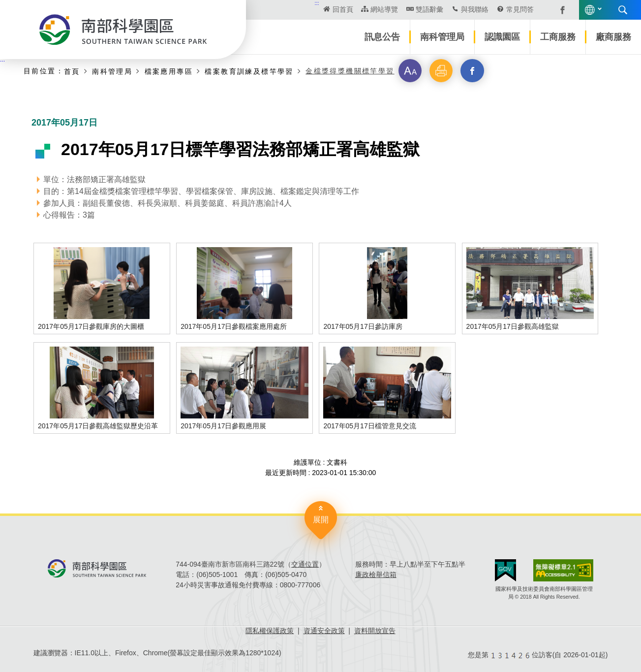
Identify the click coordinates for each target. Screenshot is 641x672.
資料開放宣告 (375, 631)
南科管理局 (442, 37)
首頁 (72, 71)
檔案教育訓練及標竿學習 (249, 71)
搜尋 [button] (622, 10)
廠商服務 (613, 37)
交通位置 (305, 564)
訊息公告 (382, 37)
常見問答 (520, 9)
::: (317, 3)
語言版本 (590, 10)
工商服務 (558, 37)
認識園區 (502, 37)
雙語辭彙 (429, 9)
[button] (410, 71)
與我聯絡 (474, 9)
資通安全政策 (324, 631)
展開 (321, 519)
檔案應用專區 (169, 71)
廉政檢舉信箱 (376, 574)
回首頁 (343, 9)
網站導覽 (384, 9)
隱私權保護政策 (269, 631)
